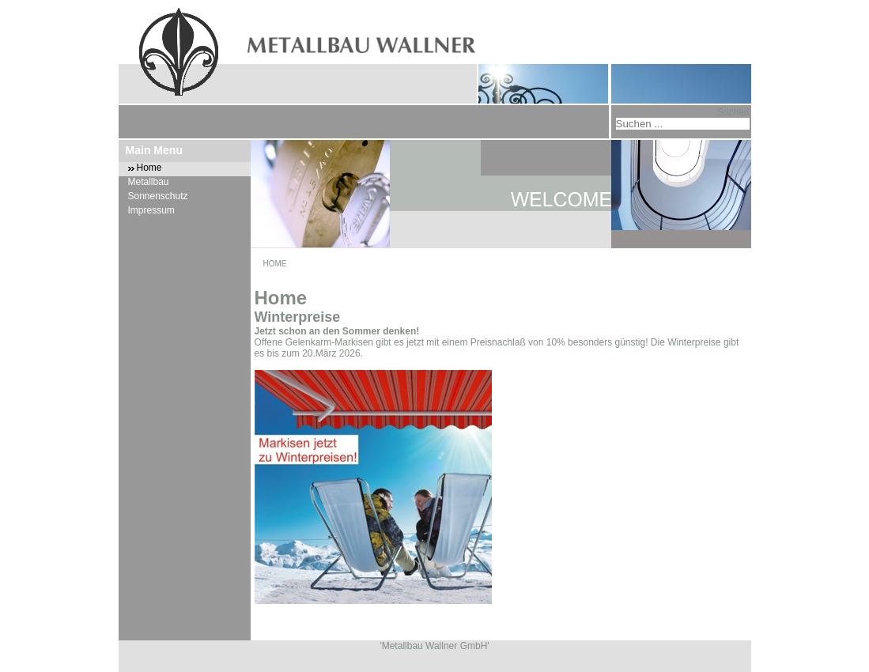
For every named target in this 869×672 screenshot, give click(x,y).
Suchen (733, 112)
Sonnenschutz (158, 196)
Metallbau (148, 181)
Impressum (151, 210)
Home (149, 167)
